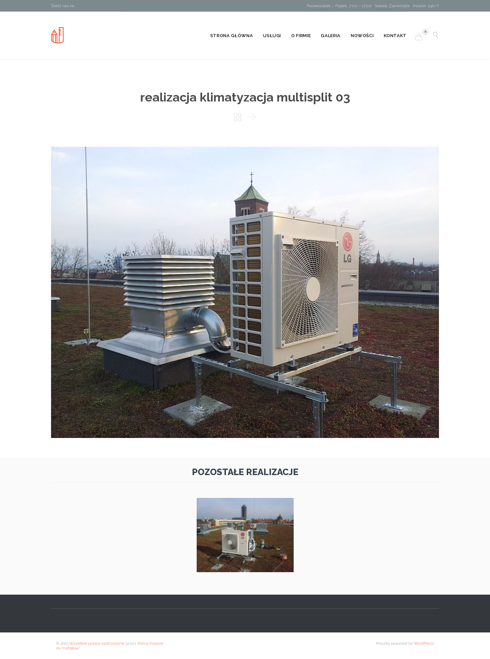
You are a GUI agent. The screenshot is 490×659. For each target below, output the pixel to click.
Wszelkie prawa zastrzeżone (97, 643)
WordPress (424, 643)
